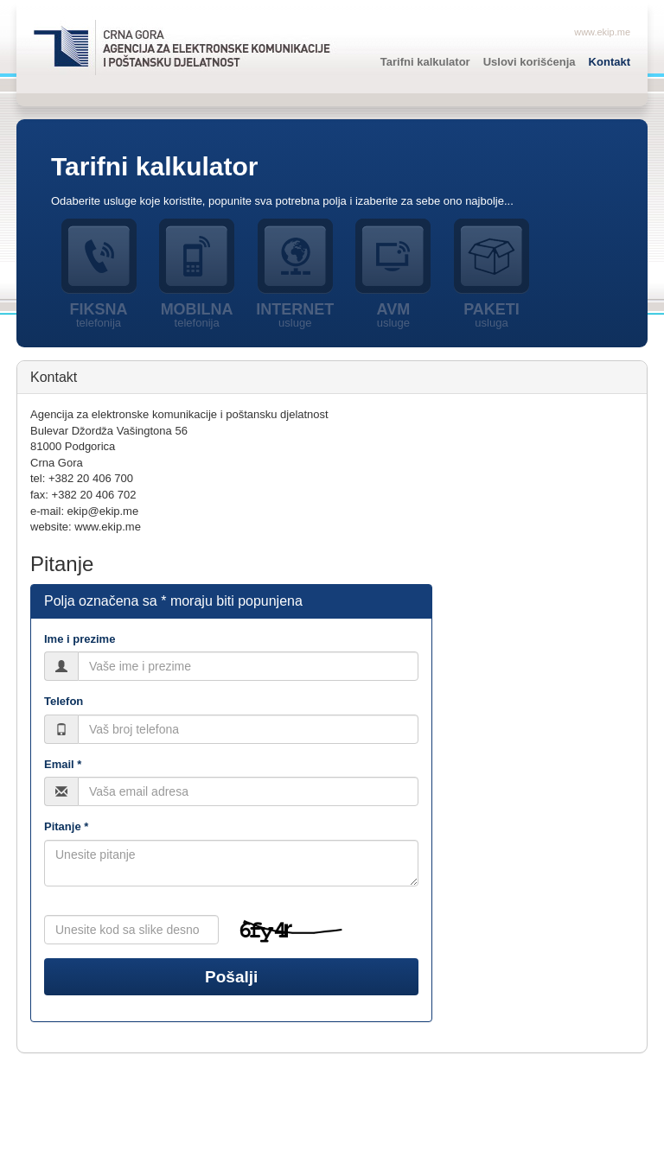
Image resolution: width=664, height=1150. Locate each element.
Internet (294, 315)
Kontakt (609, 61)
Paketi (492, 315)
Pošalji (231, 977)
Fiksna (98, 315)
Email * (62, 764)
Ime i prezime (79, 638)
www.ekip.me (602, 32)
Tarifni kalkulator (425, 61)
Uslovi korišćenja (529, 61)
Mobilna (197, 315)
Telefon (63, 701)
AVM (393, 315)
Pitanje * (66, 826)
